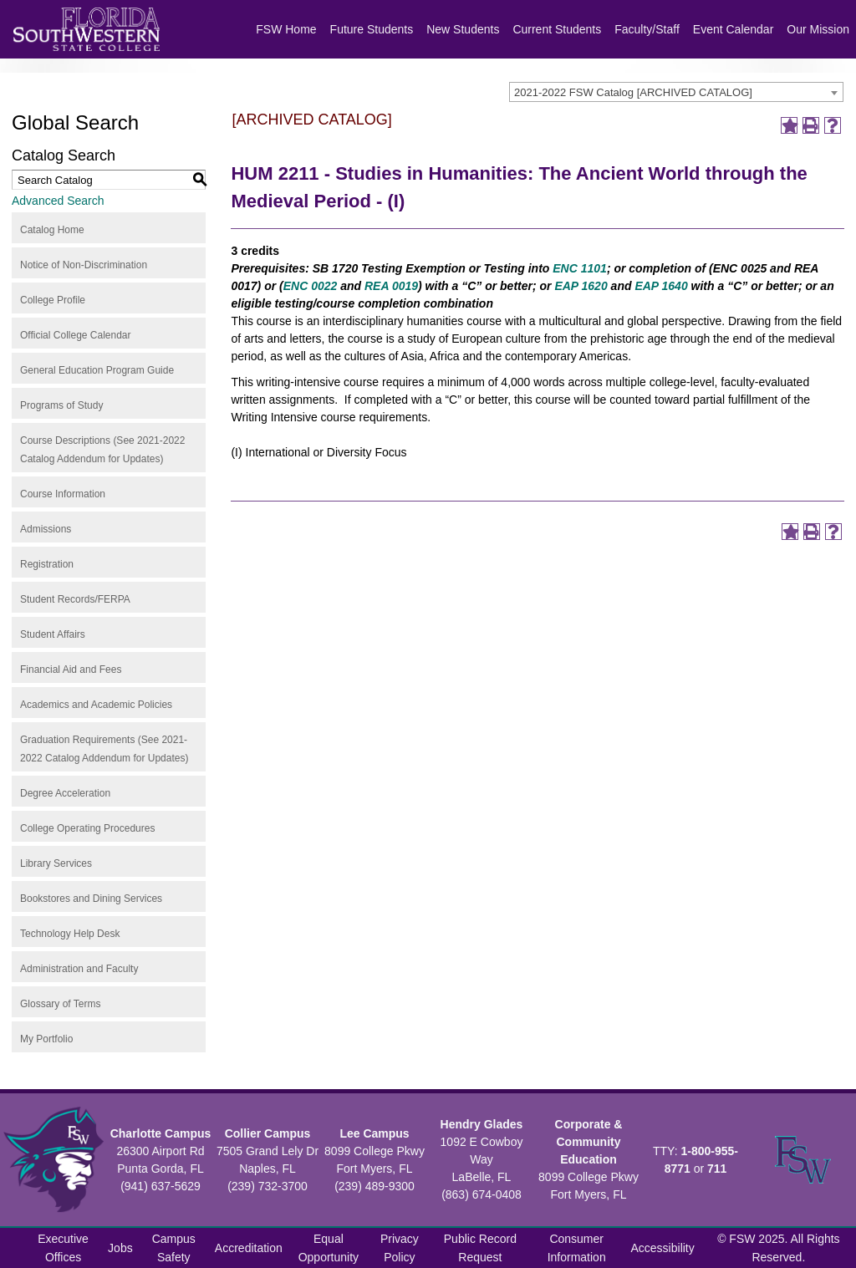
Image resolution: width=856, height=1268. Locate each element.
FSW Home (286, 29)
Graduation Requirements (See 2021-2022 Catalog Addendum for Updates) (104, 749)
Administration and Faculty (79, 969)
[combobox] (676, 92)
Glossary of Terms (60, 1004)
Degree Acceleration (65, 793)
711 (716, 1168)
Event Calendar (733, 29)
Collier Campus (268, 1133)
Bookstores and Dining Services (91, 898)
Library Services (56, 863)
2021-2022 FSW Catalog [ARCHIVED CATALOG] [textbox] (633, 92)
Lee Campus (374, 1133)
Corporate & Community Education (589, 1142)
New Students (462, 29)
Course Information (62, 494)
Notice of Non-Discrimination (83, 265)
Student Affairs (52, 634)
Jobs (120, 1248)
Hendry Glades (482, 1124)
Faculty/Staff (647, 29)
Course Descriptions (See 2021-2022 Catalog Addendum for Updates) (102, 450)
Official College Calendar (75, 335)
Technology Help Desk (70, 934)
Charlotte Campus (160, 1133)
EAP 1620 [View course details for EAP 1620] (580, 286)
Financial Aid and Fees (70, 669)
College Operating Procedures (87, 828)
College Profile (52, 300)
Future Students (372, 29)
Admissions (45, 529)
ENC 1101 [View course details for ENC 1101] (580, 268)
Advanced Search (58, 200)
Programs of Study (61, 405)
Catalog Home (52, 230)
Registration (47, 564)
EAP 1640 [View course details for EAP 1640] (660, 286)
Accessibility (663, 1248)
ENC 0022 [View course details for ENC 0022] (310, 286)
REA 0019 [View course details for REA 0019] (391, 286)
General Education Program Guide (97, 370)
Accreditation (249, 1248)
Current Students (556, 29)
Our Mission (818, 29)
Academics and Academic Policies (96, 704)
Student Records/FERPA (75, 599)
